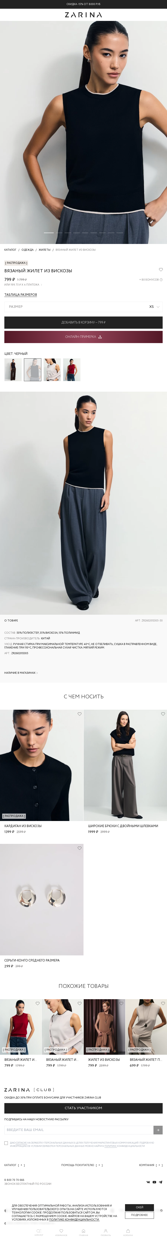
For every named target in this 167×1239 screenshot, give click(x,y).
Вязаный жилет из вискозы (28, 1060)
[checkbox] (6, 1143)
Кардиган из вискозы (23, 826)
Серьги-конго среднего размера (32, 960)
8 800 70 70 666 (14, 1180)
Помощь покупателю (82, 1165)
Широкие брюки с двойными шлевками (123, 826)
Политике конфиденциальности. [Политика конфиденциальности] (74, 1220)
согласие (21, 1143)
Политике (110, 1146)
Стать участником (83, 1108)
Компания (151, 1165)
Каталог (14, 1165)
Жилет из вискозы (104, 1060)
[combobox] (83, 307)
